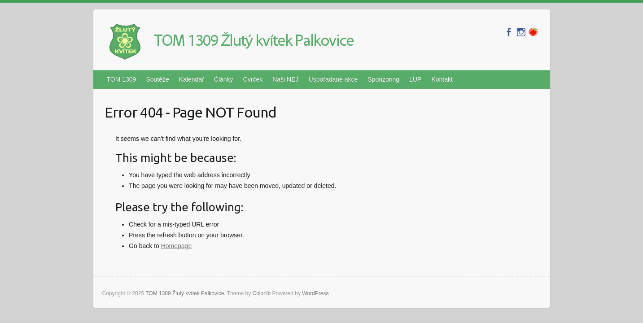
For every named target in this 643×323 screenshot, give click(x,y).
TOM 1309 (121, 79)
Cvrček (253, 79)
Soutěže (157, 79)
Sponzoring (383, 79)
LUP (415, 79)
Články (223, 79)
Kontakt (441, 79)
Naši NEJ (285, 79)
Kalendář (191, 79)
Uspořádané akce (333, 79)
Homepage (176, 245)
